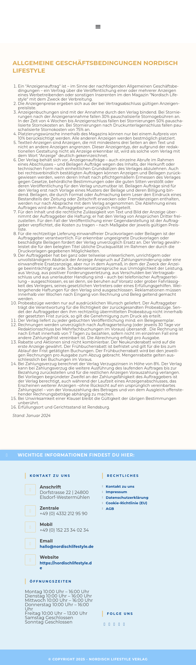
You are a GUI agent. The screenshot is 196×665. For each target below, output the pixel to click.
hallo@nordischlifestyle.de (67, 546)
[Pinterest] (119, 624)
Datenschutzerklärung (127, 497)
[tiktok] (124, 624)
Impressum (116, 492)
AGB (110, 508)
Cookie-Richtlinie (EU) (126, 503)
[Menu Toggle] (98, 26)
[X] (104, 624)
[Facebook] (109, 624)
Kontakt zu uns (120, 486)
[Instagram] (114, 624)
